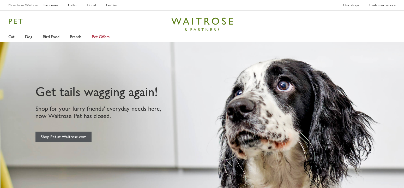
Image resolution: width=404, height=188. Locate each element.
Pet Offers (101, 36)
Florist (91, 5)
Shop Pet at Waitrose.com (63, 136)
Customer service (382, 5)
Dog (28, 36)
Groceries (51, 5)
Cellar (72, 5)
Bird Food (51, 36)
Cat (11, 36)
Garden (111, 5)
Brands (75, 36)
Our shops (351, 5)
